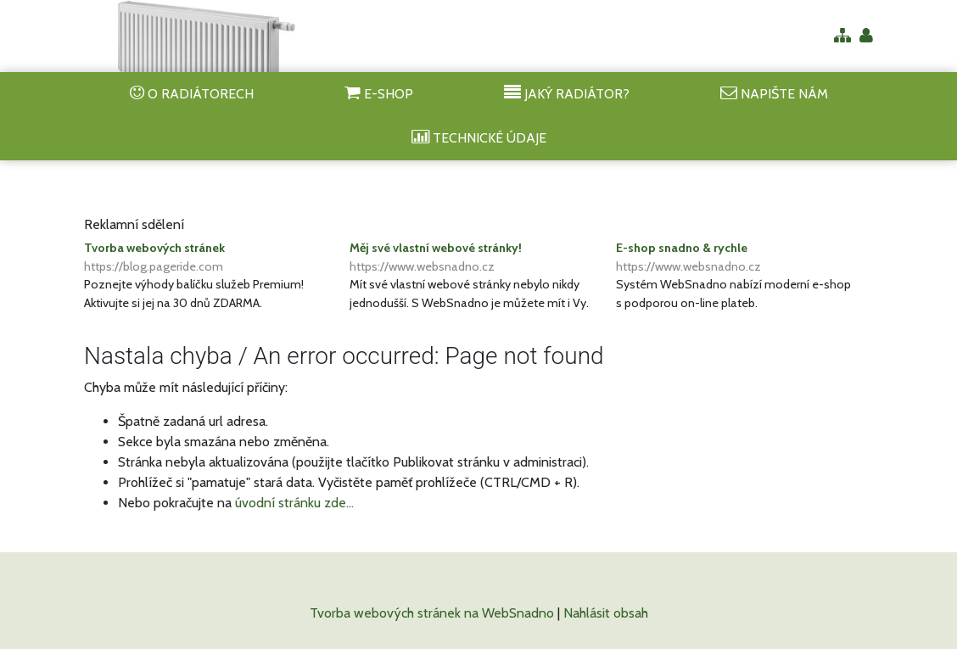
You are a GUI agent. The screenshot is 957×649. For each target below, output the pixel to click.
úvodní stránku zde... (294, 503)
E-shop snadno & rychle (744, 258)
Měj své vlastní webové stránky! (478, 258)
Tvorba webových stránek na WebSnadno (432, 613)
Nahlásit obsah (605, 613)
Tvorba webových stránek (212, 258)
